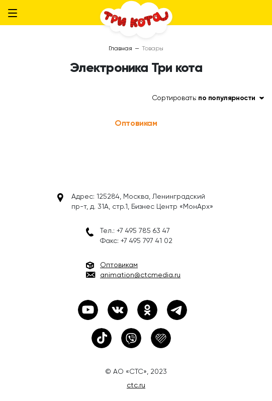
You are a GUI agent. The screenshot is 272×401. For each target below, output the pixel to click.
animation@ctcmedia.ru (140, 275)
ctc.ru (136, 385)
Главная (120, 48)
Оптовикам (136, 123)
